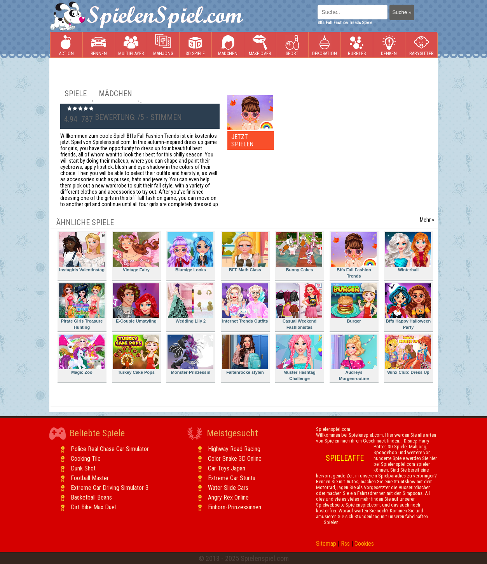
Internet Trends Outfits (245, 303)
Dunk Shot (83, 468)
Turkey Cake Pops (136, 355)
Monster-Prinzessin (190, 355)
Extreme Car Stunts (231, 478)
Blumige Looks (190, 252)
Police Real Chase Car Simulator (110, 449)
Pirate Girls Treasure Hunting (82, 306)
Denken (389, 45)
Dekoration (324, 45)
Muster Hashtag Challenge (299, 358)
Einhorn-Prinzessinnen (234, 507)
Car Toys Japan (226, 468)
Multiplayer (131, 45)
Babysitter (421, 45)
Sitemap (326, 543)
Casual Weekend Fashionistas (299, 306)
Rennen (99, 45)
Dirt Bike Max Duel (93, 507)
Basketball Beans (91, 497)
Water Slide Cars (228, 487)
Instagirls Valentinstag (82, 252)
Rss (345, 543)
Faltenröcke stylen (245, 355)
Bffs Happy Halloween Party (408, 306)
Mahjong (163, 45)
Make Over (260, 45)
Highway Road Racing (234, 449)
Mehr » (427, 220)
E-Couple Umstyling (136, 303)
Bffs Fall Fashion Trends (354, 255)
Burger (354, 303)
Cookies (364, 543)
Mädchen (227, 45)
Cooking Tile (86, 458)
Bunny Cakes (299, 252)
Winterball (408, 252)
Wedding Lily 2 (190, 303)
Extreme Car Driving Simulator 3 (109, 487)
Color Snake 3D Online (235, 458)
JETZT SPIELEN (242, 140)
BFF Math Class (245, 252)
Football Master (90, 478)
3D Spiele (195, 45)
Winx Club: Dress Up (408, 355)
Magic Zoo (82, 355)
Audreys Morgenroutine (354, 358)
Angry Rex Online (228, 497)
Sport (292, 45)
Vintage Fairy (136, 252)
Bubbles (357, 45)
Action (66, 45)
